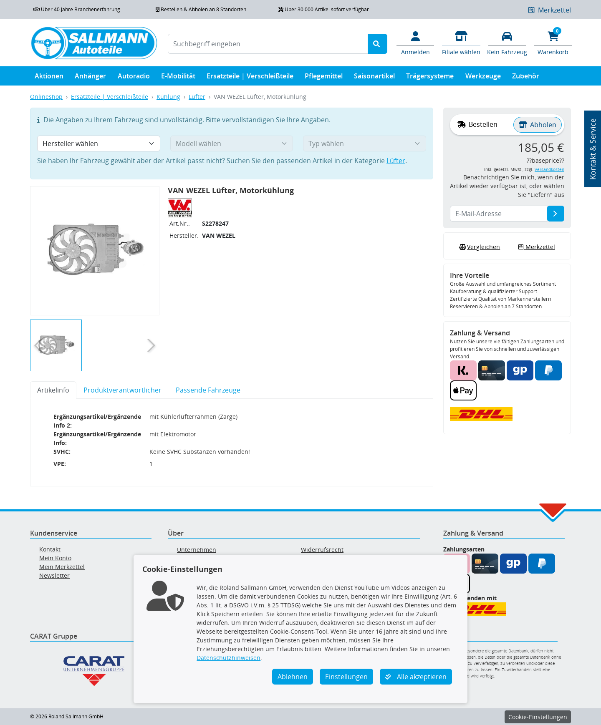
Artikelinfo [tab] (53, 390)
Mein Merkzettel (62, 567)
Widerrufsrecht (322, 550)
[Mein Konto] (415, 42)
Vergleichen (478, 247)
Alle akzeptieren (416, 676)
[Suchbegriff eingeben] (268, 44)
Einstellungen (346, 676)
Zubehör (525, 77)
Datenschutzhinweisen (228, 658)
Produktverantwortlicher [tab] (122, 390)
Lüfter (197, 97)
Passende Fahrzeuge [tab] (208, 390)
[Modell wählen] (231, 143)
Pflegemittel (324, 77)
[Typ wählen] (364, 143)
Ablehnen (293, 676)
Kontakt (50, 549)
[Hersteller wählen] (98, 143)
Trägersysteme (430, 77)
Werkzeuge (483, 77)
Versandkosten (549, 169)
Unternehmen (196, 550)
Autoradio (134, 77)
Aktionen (49, 77)
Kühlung (168, 97)
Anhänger (90, 77)
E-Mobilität (178, 77)
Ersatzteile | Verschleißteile (250, 77)
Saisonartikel (374, 77)
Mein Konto (55, 558)
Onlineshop (46, 97)
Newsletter (54, 575)
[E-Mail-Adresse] (555, 214)
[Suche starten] (377, 44)
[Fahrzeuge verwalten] (507, 42)
